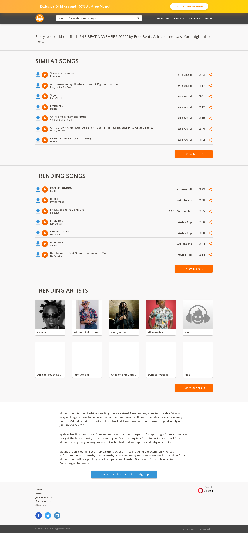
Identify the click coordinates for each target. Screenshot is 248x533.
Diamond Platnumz (86, 332)
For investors (43, 501)
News (38, 493)
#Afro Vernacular (181, 211)
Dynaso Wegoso (158, 374)
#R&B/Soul (185, 75)
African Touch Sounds (50, 374)
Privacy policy (206, 528)
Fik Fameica (155, 332)
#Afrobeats (184, 200)
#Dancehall (185, 189)
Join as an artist (44, 497)
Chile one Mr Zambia (124, 374)
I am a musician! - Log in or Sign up (124, 474)
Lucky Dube (118, 332)
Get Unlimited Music (189, 6)
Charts (179, 18)
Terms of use (187, 528)
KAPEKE (42, 332)
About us (40, 505)
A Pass (189, 332)
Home (38, 489)
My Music (163, 18)
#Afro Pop (185, 222)
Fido (187, 374)
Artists (194, 18)
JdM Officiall (82, 374)
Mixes (209, 18)
